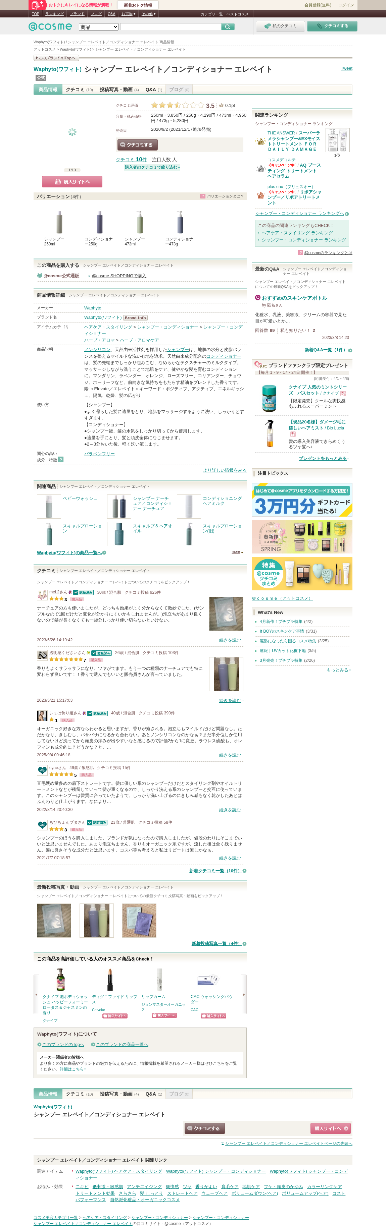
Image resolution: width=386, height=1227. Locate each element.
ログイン (346, 5)
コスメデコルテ (282, 160)
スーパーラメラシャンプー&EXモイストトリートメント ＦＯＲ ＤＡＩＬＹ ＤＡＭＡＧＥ (294, 141)
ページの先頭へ (288, 1143)
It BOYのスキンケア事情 (282, 631)
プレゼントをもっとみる (323, 458)
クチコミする (137, 145)
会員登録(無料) (317, 5)
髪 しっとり (151, 1193)
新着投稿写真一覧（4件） (217, 943)
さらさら (127, 1193)
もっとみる (337, 670)
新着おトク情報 (138, 5)
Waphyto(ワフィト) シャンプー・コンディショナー (216, 1171)
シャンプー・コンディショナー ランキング (304, 239)
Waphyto (92, 307)
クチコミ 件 (131, 159)
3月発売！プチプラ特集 (281, 660)
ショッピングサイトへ (115, 1015)
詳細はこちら (72, 1069)
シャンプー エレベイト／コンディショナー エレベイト (178, 69)
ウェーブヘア (214, 1193)
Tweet (346, 68)
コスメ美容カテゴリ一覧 (56, 1217)
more (236, 551)
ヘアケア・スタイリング (108, 327)
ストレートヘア (182, 1193)
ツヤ (187, 1186)
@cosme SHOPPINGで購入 (119, 275)
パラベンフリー (99, 453)
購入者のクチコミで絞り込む (151, 167)
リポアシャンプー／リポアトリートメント (295, 197)
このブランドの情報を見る (56, 58)
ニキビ (82, 1186)
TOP (35, 14)
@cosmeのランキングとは (328, 252)
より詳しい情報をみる (225, 470)
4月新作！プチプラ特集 (281, 621)
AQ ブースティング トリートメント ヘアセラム (294, 171)
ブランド (77, 14)
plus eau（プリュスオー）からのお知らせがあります (282, 192)
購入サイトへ (72, 181)
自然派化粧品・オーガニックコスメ (145, 1199)
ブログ (96, 14)
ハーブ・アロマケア (139, 340)
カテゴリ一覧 (212, 14)
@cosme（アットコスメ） (188, 1223)
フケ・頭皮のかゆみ (283, 1186)
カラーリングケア (324, 1186)
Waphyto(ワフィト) (58, 69)
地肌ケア (251, 1186)
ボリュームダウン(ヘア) (255, 1193)
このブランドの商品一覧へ (122, 1044)
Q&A (111, 14)
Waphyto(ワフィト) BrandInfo (137, 317)
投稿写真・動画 (119, 89)
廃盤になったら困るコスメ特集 (288, 641)
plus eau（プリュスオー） (292, 186)
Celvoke (98, 1010)
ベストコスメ (238, 14)
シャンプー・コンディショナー (167, 327)
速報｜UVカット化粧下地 (283, 650)
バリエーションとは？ (225, 196)
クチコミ (79, 89)
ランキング (54, 14)
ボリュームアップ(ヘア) (305, 1193)
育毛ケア (230, 1186)
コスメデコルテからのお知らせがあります (282, 165)
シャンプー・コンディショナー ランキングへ (299, 213)
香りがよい (206, 1186)
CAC (194, 1010)
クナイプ (50, 1020)
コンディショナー (223, 356)
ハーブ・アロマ (99, 340)
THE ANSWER (281, 133)
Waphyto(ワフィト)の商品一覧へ (69, 552)
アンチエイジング (144, 1186)
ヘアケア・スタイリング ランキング (297, 232)
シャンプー (178, 349)
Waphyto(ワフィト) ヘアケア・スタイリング (119, 1171)
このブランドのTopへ (63, 1044)
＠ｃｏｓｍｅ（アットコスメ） (282, 598)
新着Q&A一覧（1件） (326, 349)
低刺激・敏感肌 (108, 1186)
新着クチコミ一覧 (215, 870)
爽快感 (172, 1186)
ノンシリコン (97, 349)
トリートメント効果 (95, 1193)
